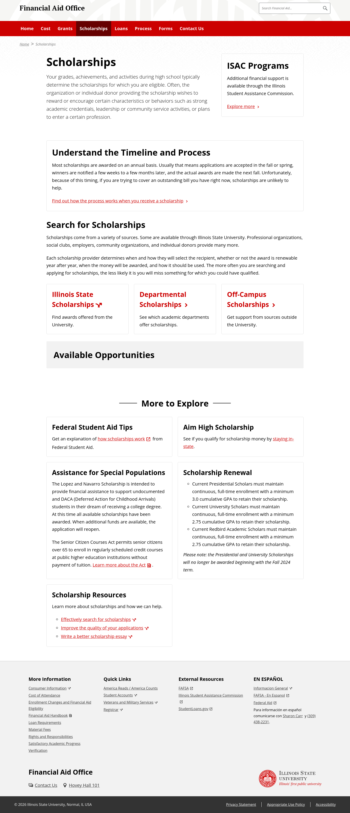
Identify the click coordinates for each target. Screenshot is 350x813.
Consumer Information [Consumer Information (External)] (48, 688)
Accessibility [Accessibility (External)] (326, 804)
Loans (121, 28)
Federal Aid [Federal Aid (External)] (263, 702)
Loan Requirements (45, 722)
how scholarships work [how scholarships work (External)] (121, 439)
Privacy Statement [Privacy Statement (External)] (241, 804)
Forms (166, 28)
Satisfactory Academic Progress (54, 743)
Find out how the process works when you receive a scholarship (117, 201)
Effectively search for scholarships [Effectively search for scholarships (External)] (96, 619)
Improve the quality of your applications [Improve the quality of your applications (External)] (102, 628)
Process (143, 28)
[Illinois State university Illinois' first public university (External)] (290, 778)
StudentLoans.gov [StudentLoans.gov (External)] (193, 708)
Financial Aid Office (52, 8)
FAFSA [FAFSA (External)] (184, 688)
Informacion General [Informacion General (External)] (271, 688)
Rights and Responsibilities (51, 736)
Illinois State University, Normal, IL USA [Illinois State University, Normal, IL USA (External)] (59, 804)
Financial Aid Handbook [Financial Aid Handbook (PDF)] (48, 715)
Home (27, 28)
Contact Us (192, 28)
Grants (65, 28)
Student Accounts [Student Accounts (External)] (118, 695)
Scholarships (94, 28)
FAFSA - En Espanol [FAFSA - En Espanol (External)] (269, 695)
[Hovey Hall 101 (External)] (81, 785)
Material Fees (40, 729)
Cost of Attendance (44, 695)
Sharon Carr (293, 715)
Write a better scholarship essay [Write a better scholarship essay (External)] (94, 636)
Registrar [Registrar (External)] (111, 709)
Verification (38, 750)
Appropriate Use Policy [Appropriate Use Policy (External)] (286, 804)
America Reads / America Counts (131, 688)
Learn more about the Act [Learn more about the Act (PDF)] (119, 565)
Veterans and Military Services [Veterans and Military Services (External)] (128, 702)
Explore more (241, 106)
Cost (46, 28)
